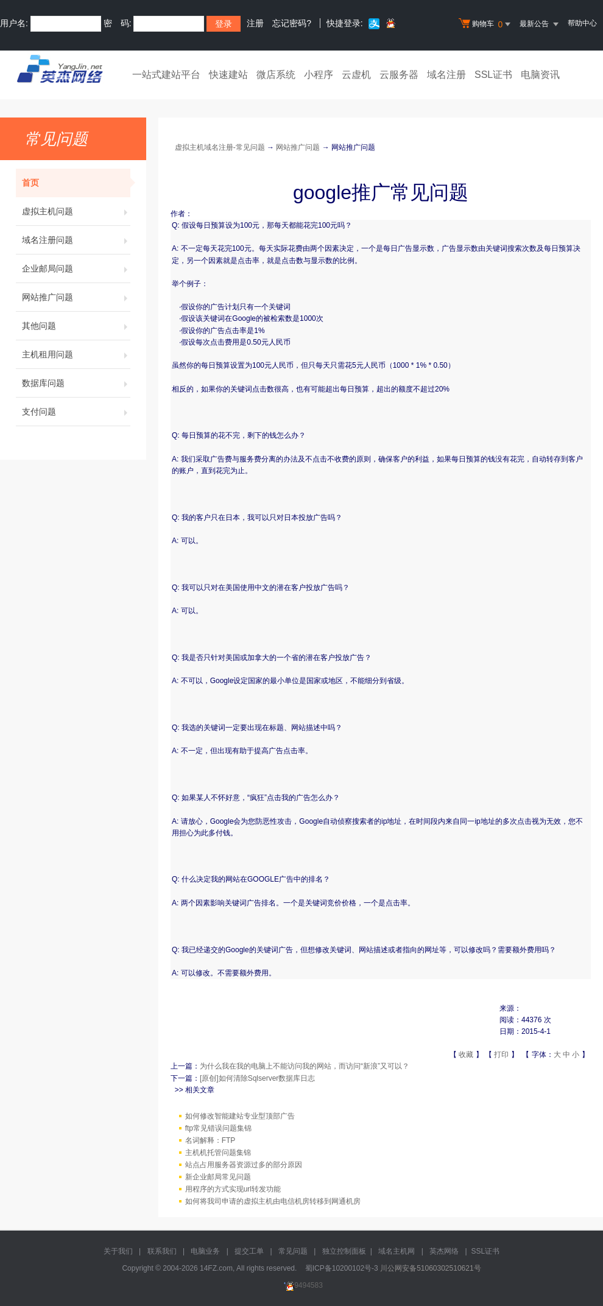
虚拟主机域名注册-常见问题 (220, 147)
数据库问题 (76, 383)
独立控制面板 (344, 1251)
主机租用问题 (76, 354)
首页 (76, 183)
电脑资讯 (540, 74)
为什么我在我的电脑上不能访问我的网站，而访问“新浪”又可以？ (304, 1066)
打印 (501, 1054)
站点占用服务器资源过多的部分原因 (243, 1164)
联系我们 (162, 1251)
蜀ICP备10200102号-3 (341, 1268)
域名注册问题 (76, 240)
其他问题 (76, 326)
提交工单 (249, 1251)
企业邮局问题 (76, 268)
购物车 (486, 24)
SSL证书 (493, 74)
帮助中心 (582, 23)
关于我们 (118, 1251)
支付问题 (76, 411)
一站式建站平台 (166, 74)
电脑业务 (205, 1251)
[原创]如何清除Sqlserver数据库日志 (257, 1078)
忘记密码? (291, 23)
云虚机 (356, 74)
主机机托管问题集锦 (218, 1152)
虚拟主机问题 (76, 211)
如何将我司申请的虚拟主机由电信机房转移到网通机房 (273, 1201)
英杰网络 (444, 1251)
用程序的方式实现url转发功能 (233, 1189)
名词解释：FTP (210, 1140)
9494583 (301, 1285)
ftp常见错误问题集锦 (218, 1128)
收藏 (466, 1054)
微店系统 (275, 74)
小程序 (318, 74)
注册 (255, 23)
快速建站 (228, 74)
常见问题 (293, 1251)
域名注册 (446, 74)
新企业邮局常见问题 (218, 1177)
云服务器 (398, 74)
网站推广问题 (76, 297)
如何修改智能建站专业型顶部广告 (240, 1116)
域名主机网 (396, 1251)
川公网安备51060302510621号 (430, 1268)
